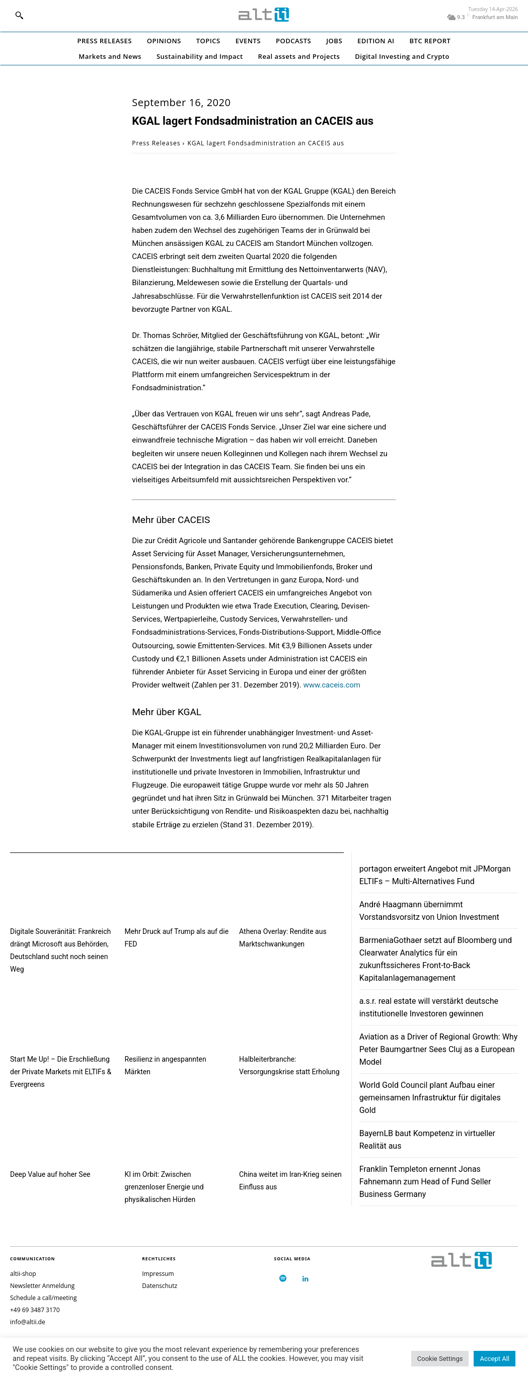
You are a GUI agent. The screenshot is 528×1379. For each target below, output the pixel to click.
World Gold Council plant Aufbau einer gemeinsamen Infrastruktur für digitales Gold (430, 1097)
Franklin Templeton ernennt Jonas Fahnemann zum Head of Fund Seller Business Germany (425, 1181)
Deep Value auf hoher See (50, 1174)
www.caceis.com (331, 685)
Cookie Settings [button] (440, 1358)
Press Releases (156, 143)
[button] (19, 15)
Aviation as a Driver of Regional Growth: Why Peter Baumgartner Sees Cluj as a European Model (438, 1049)
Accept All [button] (494, 1358)
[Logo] (264, 15)
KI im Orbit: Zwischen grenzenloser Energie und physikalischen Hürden (164, 1186)
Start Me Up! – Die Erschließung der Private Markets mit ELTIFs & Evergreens (60, 1071)
